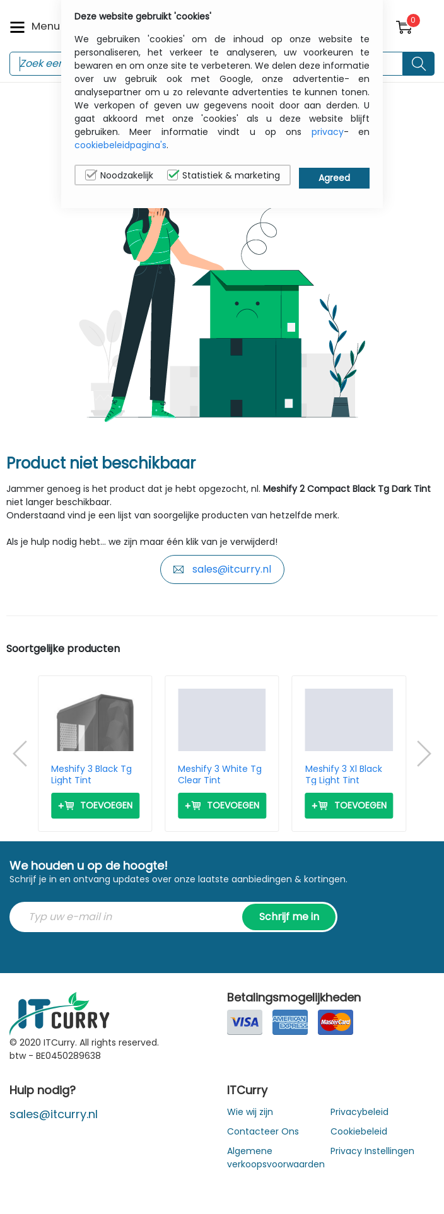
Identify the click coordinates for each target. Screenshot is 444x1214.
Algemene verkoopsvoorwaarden (276, 1157)
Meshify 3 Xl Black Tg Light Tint (343, 774)
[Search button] (419, 64)
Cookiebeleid (358, 1131)
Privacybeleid (359, 1112)
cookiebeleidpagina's (120, 145)
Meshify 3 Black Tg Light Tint (91, 774)
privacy (328, 131)
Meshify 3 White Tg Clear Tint (220, 774)
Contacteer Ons (263, 1131)
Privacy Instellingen (372, 1151)
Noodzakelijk (119, 175)
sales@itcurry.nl (222, 569)
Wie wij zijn (250, 1112)
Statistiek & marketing (223, 175)
